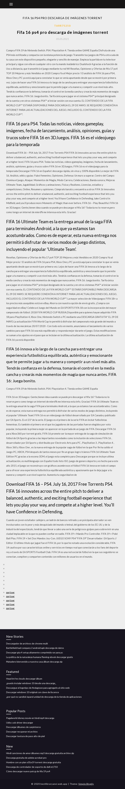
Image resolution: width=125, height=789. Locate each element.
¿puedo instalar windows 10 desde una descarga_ (31, 683)
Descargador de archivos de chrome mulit (27, 643)
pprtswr (10, 592)
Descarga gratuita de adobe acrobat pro (26, 757)
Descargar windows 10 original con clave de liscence (32, 692)
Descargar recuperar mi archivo (22, 731)
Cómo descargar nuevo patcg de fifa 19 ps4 (28, 771)
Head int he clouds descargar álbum (24, 678)
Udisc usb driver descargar (19, 722)
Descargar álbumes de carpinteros (23, 727)
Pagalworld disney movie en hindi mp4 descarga (30, 718)
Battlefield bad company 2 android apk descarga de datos (35, 647)
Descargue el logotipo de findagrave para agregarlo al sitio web (38, 687)
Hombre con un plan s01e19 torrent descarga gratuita (33, 762)
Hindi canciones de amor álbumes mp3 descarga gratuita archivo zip (40, 753)
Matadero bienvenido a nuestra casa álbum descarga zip (34, 661)
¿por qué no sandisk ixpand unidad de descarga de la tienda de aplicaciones (44, 696)
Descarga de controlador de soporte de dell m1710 (32, 766)
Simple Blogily (86, 784)
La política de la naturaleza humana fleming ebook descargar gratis (39, 657)
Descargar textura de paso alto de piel (25, 736)
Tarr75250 (62, 25)
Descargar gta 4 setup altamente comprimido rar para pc (34, 652)
